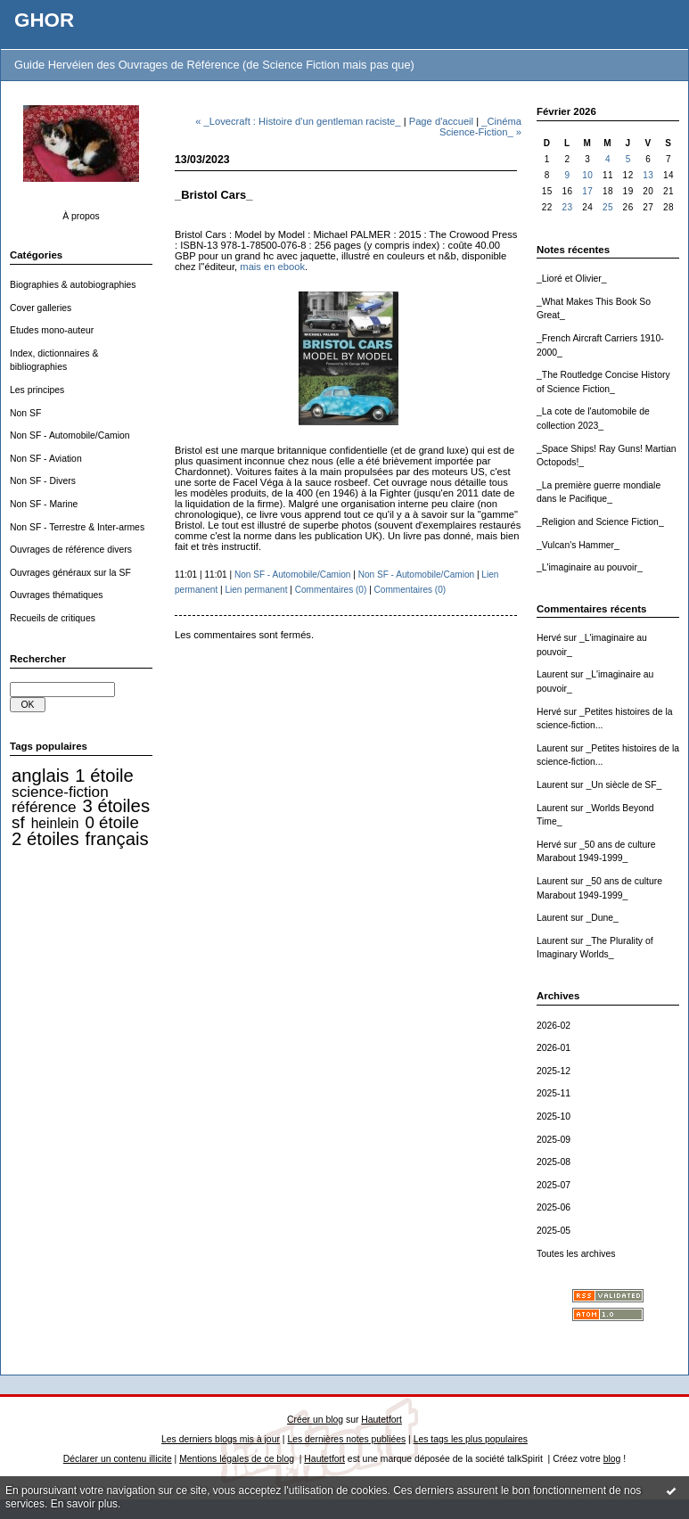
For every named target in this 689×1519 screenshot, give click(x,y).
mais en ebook (272, 266)
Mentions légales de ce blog (236, 1459)
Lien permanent (256, 590)
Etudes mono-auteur (52, 330)
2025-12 (553, 1071)
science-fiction (60, 792)
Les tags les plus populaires (471, 1439)
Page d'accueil (441, 121)
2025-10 (553, 1116)
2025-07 (553, 1185)
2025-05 (553, 1231)
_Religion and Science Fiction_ (600, 522)
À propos (81, 216)
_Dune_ (602, 918)
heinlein (55, 823)
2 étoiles (45, 839)
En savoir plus (84, 1504)
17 (587, 191)
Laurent (552, 674)
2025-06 (553, 1207)
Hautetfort (381, 1420)
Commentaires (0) (331, 590)
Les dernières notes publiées (346, 1439)
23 (567, 207)
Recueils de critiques (52, 618)
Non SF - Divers (43, 481)
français (117, 839)
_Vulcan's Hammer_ (578, 545)
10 (587, 175)
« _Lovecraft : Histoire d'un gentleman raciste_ (297, 121)
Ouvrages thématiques (56, 595)
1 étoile (104, 775)
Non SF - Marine (44, 504)
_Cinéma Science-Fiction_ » (480, 126)
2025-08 (553, 1162)
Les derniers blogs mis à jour (220, 1439)
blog (612, 1459)
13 (648, 175)
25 (608, 207)
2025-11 (553, 1093)
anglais (40, 775)
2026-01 (553, 1048)
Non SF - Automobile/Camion (70, 435)
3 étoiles (116, 806)
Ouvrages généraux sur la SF (70, 573)
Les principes (37, 390)
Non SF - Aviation (46, 459)
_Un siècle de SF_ (623, 785)
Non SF (25, 413)
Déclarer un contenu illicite (117, 1459)
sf (18, 822)
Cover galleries (40, 308)
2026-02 (553, 1025)
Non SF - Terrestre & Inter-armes (77, 527)
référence (44, 807)
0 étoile (112, 822)
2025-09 (553, 1140)
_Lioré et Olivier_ (572, 278)
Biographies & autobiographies (73, 285)
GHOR (44, 20)
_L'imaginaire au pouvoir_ (590, 567)
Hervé (549, 638)
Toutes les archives (576, 1254)
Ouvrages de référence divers (71, 549)
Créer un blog (315, 1420)
